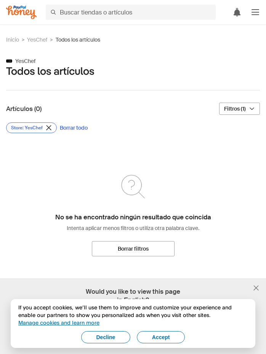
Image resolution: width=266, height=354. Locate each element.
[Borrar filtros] (133, 248)
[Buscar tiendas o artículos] (131, 12)
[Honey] (21, 12)
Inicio (12, 40)
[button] (255, 12)
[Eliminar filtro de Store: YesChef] (31, 127)
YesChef (37, 40)
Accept (161, 337)
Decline (105, 337)
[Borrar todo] (74, 128)
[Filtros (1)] (239, 109)
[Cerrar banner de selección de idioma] (256, 288)
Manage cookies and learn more (58, 322)
